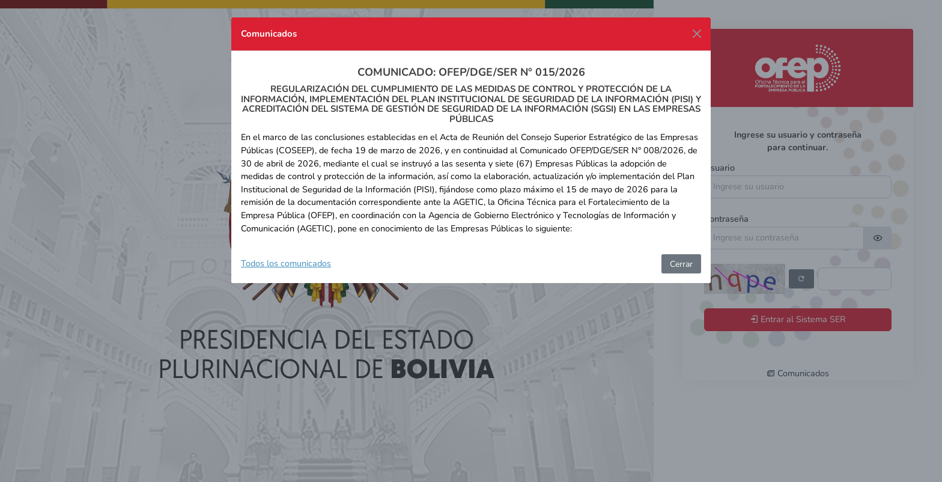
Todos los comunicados (286, 263)
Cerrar (681, 264)
